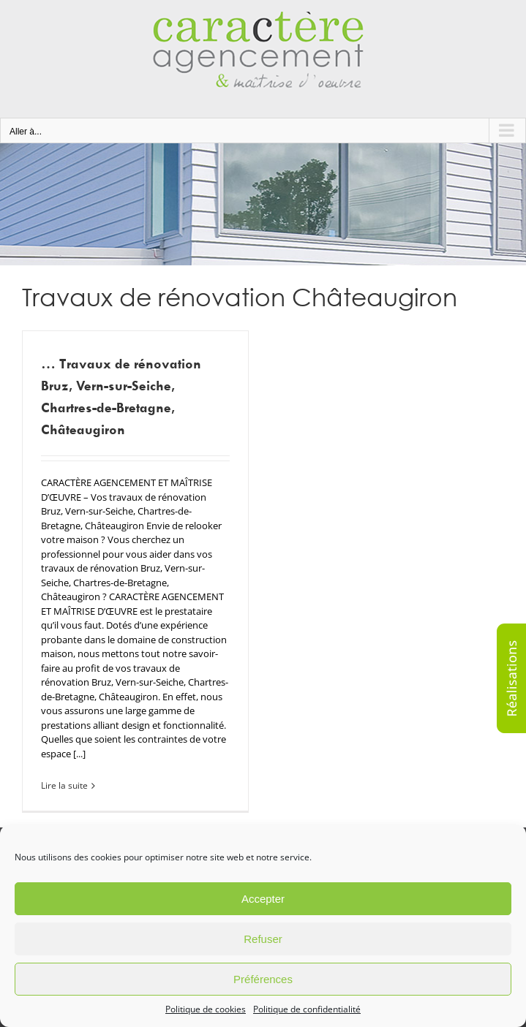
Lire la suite (64, 785)
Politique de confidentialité (307, 1009)
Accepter (263, 899)
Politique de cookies (205, 1009)
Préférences (263, 979)
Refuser (263, 939)
